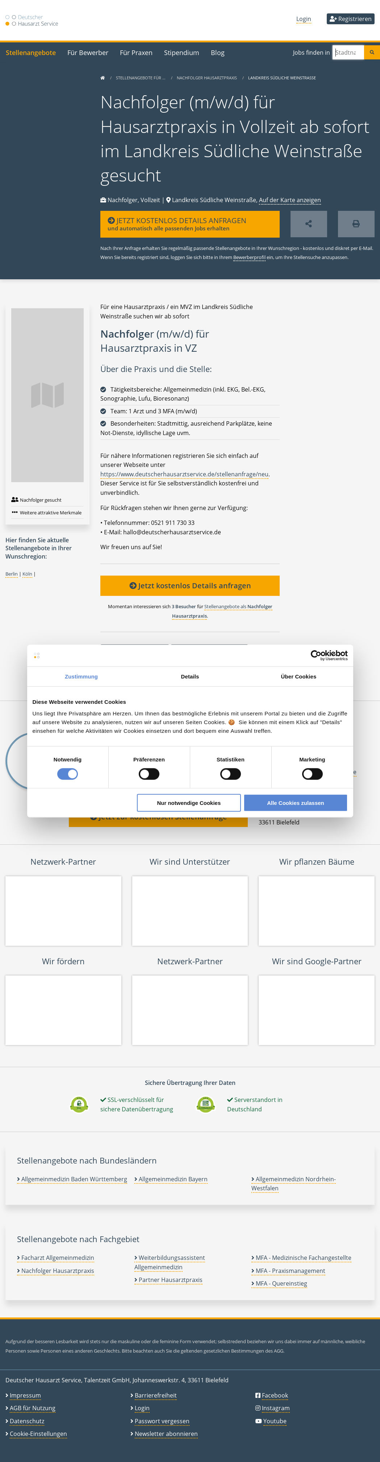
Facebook (275, 1395)
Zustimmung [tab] (81, 676)
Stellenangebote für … (141, 77)
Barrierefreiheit (156, 1395)
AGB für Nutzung (32, 1408)
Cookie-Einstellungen (38, 1434)
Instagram (276, 1408)
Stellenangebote (31, 52)
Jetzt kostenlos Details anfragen (190, 585)
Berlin (11, 574)
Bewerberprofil (249, 257)
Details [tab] (190, 676)
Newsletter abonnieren (166, 1434)
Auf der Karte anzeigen (290, 200)
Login (303, 19)
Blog (218, 52)
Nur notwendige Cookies (189, 802)
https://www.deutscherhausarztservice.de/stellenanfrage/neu (184, 474)
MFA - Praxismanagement (288, 1271)
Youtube (275, 1421)
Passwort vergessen (162, 1421)
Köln (27, 574)
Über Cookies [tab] (299, 676)
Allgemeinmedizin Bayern (171, 1179)
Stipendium (181, 52)
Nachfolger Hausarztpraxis (207, 77)
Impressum (25, 1395)
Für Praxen (136, 52)
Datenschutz (27, 1421)
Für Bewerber (87, 52)
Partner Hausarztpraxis (168, 1280)
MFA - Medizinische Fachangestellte (301, 1258)
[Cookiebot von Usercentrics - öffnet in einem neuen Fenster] (316, 655)
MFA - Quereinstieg (279, 1283)
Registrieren (351, 19)
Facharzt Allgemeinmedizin (55, 1258)
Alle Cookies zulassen (295, 802)
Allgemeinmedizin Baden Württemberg (72, 1179)
